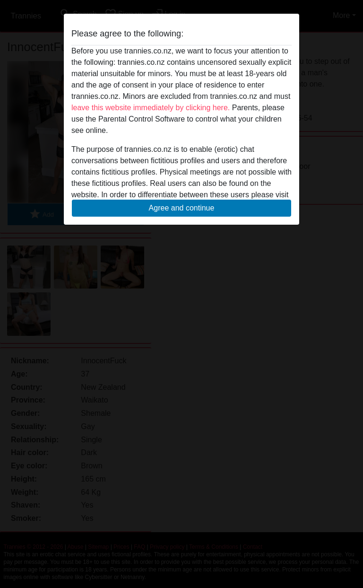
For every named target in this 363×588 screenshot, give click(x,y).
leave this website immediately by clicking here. (150, 108)
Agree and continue (182, 208)
